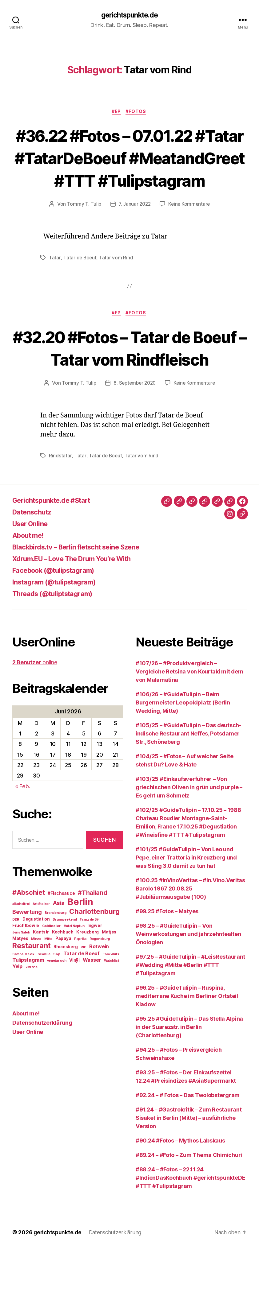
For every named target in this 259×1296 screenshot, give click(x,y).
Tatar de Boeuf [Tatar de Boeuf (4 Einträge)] (81, 1000)
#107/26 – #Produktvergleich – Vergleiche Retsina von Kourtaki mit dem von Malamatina (189, 717)
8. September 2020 (134, 429)
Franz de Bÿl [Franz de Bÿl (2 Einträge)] (89, 966)
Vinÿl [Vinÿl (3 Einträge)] (74, 1006)
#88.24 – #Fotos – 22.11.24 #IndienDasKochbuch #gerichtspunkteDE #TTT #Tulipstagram (190, 1224)
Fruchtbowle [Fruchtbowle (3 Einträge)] (25, 972)
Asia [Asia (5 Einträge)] (59, 949)
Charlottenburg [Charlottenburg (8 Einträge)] (94, 958)
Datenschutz (34, 558)
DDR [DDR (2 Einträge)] (15, 966)
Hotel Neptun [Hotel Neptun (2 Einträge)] (74, 973)
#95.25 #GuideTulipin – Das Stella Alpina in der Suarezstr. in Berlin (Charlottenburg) (189, 1073)
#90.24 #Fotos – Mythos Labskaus (180, 1187)
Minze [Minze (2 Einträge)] (36, 986)
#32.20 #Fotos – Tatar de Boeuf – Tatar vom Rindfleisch (129, 382)
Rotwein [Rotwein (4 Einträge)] (99, 993)
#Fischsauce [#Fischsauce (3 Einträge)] (61, 939)
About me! (30, 581)
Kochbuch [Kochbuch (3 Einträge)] (63, 978)
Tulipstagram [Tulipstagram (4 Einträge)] (28, 1006)
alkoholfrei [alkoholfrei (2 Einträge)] (21, 951)
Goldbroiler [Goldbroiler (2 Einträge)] (51, 973)
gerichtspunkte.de (129, 15)
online (34, 708)
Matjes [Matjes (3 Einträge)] (109, 978)
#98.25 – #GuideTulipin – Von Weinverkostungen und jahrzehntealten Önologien (188, 980)
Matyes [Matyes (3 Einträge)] (20, 985)
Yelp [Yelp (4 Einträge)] (17, 1013)
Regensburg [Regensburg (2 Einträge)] (100, 986)
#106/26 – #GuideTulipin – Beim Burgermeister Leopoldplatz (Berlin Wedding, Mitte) (183, 748)
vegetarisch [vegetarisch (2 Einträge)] (56, 1007)
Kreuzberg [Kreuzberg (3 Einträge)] (87, 978)
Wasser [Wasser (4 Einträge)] (92, 1006)
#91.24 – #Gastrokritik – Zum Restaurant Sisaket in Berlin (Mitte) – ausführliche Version (188, 1164)
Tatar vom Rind (116, 281)
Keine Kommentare (190, 227)
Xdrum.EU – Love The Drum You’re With (79, 604)
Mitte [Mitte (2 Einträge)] (48, 986)
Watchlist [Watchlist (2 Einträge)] (111, 1007)
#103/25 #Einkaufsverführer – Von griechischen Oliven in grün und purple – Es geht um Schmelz (189, 833)
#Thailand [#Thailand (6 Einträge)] (92, 939)
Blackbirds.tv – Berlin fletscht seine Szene (84, 593)
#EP (116, 112)
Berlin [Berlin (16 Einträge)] (80, 948)
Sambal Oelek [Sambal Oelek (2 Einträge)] (23, 1001)
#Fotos (137, 112)
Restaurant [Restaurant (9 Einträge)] (31, 992)
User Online (32, 569)
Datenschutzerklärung (42, 1069)
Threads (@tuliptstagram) (56, 639)
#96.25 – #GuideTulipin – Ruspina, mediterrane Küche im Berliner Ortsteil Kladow (187, 1042)
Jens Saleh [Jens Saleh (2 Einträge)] (21, 979)
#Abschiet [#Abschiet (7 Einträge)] (28, 939)
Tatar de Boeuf (80, 281)
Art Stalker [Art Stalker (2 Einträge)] (41, 951)
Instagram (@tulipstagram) (58, 628)
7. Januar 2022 (134, 227)
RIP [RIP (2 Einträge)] (83, 994)
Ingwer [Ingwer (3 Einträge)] (94, 972)
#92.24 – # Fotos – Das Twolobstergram (188, 1141)
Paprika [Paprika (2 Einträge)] (80, 986)
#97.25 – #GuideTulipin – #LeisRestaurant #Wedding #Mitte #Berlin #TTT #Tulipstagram (190, 1011)
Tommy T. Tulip (83, 227)
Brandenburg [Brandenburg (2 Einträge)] (55, 959)
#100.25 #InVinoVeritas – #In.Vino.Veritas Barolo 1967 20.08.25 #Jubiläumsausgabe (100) (190, 934)
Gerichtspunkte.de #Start (56, 546)
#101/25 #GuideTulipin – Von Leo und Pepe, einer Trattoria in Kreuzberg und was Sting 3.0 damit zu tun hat (186, 903)
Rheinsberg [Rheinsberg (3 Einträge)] (66, 993)
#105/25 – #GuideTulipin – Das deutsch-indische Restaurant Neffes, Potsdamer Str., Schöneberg (188, 779)
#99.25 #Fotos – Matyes (167, 957)
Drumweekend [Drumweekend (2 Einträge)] (65, 966)
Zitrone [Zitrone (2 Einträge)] (32, 1014)
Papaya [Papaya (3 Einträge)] (63, 985)
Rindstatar (60, 502)
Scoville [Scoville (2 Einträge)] (44, 1001)
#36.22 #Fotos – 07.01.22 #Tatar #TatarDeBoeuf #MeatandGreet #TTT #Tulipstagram (129, 169)
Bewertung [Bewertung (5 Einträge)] (27, 958)
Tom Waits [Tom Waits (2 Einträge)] (111, 1001)
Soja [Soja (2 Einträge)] (56, 1001)
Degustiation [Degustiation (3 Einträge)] (36, 965)
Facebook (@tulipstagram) (58, 616)
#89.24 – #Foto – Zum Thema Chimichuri (189, 1201)
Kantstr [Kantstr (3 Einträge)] (41, 978)
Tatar (55, 281)
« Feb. (22, 832)
